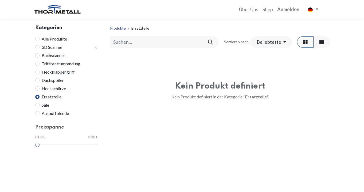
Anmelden (288, 9)
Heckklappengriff (58, 71)
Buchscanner (53, 55)
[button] (271, 42)
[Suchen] (210, 42)
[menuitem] (248, 9)
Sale (45, 104)
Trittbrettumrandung (61, 63)
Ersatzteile (51, 96)
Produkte (118, 28)
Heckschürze (54, 88)
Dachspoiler (53, 80)
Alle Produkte (54, 38)
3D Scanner (52, 47)
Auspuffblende (55, 113)
